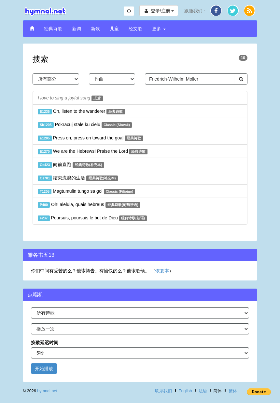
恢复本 (162, 270)
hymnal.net (47, 391)
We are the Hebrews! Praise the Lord (92, 151)
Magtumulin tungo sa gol (86, 191)
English (185, 391)
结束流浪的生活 (78, 178)
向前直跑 (71, 165)
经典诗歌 (53, 28)
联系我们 (163, 391)
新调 (76, 28)
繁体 (233, 391)
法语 (203, 391)
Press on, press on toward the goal (90, 138)
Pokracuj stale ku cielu (85, 125)
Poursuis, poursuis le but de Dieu (92, 218)
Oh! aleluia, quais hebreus (89, 205)
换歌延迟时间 (44, 342)
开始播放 (44, 368)
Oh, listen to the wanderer (81, 111)
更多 (159, 28)
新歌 (95, 28)
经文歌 (135, 28)
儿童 (114, 28)
